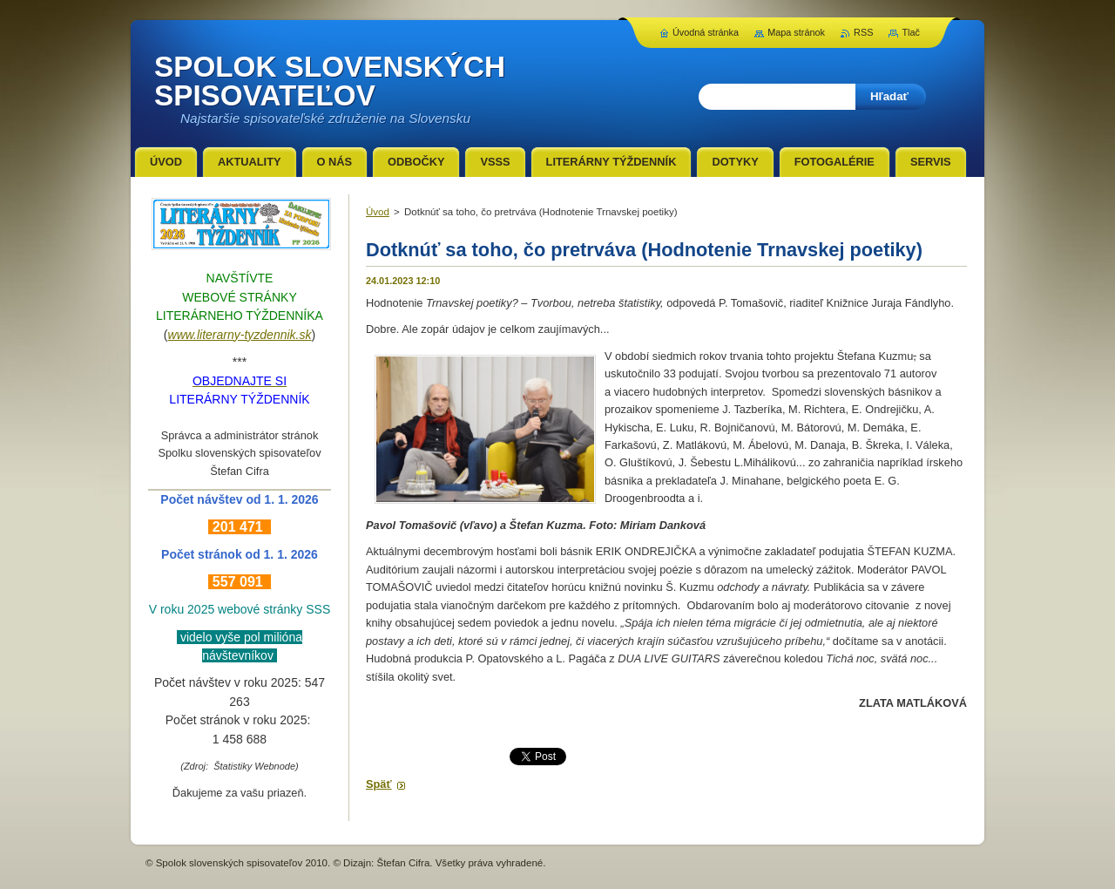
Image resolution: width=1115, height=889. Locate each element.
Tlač (911, 32)
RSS (863, 32)
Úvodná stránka (705, 32)
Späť (379, 784)
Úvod (377, 212)
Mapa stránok (796, 32)
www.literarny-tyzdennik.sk (240, 335)
